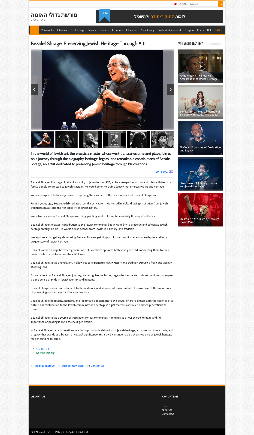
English (180, 3)
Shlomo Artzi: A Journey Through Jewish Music (199, 220)
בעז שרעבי (164, 171)
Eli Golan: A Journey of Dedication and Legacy (200, 149)
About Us (167, 410)
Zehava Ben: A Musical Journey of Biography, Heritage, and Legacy (200, 113)
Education (131, 30)
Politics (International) (170, 30)
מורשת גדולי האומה (54, 15)
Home (35, 30)
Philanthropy (147, 30)
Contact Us (95, 365)
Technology (77, 30)
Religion (189, 30)
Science (92, 30)
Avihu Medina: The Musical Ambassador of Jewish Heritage (199, 77)
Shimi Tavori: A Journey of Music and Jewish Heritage (199, 184)
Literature (62, 30)
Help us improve (43, 365)
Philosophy (47, 30)
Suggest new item (71, 365)
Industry (104, 30)
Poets (200, 30)
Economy (117, 30)
